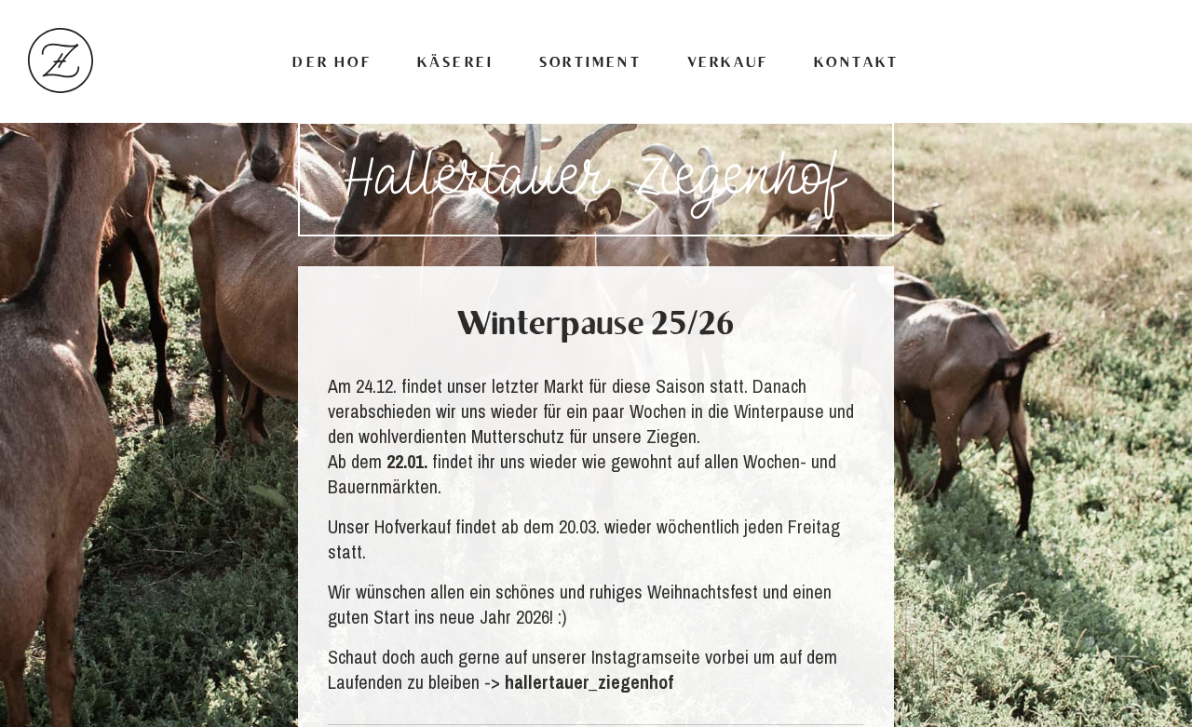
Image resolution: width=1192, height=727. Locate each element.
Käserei (455, 64)
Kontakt (856, 64)
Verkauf (727, 64)
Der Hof (331, 64)
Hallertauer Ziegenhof (60, 60)
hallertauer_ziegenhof (589, 681)
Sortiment (590, 64)
